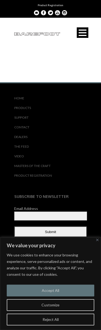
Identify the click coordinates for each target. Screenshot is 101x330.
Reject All (51, 319)
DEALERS (20, 137)
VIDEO (19, 156)
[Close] (97, 240)
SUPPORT (21, 117)
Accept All (50, 290)
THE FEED (21, 146)
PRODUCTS (22, 108)
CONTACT (21, 127)
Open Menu (82, 32)
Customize (50, 305)
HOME (19, 98)
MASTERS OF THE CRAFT (32, 166)
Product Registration (50, 5)
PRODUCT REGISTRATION (33, 175)
